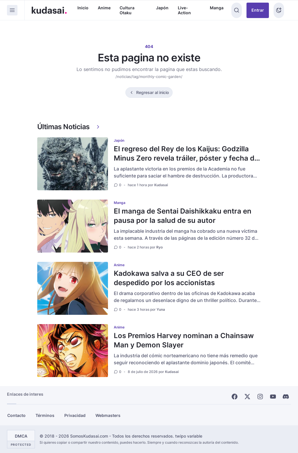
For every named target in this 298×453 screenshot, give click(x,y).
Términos (45, 415)
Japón (162, 7)
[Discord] (286, 396)
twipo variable (188, 436)
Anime (104, 7)
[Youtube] (273, 396)
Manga (217, 7)
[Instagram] (260, 396)
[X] (247, 396)
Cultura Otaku (127, 10)
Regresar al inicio (152, 92)
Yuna (161, 309)
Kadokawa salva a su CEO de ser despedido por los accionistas (169, 278)
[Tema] (279, 10)
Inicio (82, 7)
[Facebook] (234, 396)
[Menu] (12, 10)
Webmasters (107, 415)
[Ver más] (98, 127)
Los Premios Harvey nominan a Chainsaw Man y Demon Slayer (184, 340)
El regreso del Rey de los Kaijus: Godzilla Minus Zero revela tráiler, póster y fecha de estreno (186, 158)
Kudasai (161, 185)
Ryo (159, 247)
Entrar (257, 10)
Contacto (16, 415)
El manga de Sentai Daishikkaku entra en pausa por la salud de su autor (182, 216)
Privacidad (75, 415)
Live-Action (184, 10)
